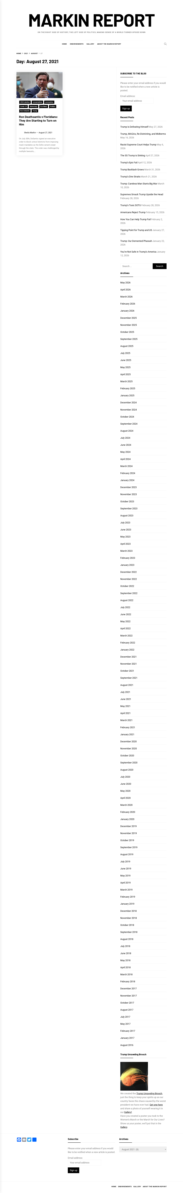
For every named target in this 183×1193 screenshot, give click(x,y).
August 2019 (126, 854)
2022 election (25, 102)
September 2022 (128, 593)
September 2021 (128, 678)
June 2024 (125, 445)
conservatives (37, 102)
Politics (52, 106)
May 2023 (125, 536)
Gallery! (128, 1112)
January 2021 (127, 734)
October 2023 (127, 501)
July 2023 (125, 522)
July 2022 (125, 607)
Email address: (127, 96)
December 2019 (128, 826)
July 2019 (125, 861)
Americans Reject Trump (133, 212)
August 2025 (126, 346)
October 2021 (127, 670)
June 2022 (125, 614)
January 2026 (127, 310)
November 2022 (128, 579)
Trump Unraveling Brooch (149, 1093)
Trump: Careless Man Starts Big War (138, 183)
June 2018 (125, 953)
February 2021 (127, 727)
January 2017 (127, 1038)
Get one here (156, 1104)
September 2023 (128, 508)
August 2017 (126, 1009)
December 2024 (128, 402)
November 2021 (128, 663)
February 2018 (127, 981)
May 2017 (125, 1023)
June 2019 (125, 868)
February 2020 (127, 812)
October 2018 (127, 925)
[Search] (165, 43)
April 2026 (125, 289)
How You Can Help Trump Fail (135, 219)
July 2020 (125, 776)
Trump (35, 111)
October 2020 (127, 755)
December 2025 (128, 318)
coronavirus (49, 102)
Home (64, 44)
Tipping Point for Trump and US (136, 230)
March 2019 (126, 889)
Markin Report (91, 19)
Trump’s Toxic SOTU (130, 205)
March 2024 (126, 466)
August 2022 (126, 600)
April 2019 (125, 882)
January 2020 (127, 819)
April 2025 (125, 374)
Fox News (43, 106)
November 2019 (128, 833)
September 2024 (128, 423)
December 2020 (128, 741)
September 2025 (128, 339)
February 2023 (127, 558)
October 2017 (127, 1002)
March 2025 (126, 381)
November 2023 (128, 494)
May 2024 (125, 452)
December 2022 (128, 572)
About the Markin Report (109, 44)
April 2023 (125, 543)
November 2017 (128, 995)
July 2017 (125, 1016)
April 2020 (125, 798)
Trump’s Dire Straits (130, 176)
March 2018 (126, 974)
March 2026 (126, 296)
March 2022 (126, 635)
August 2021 (126, 685)
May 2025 (125, 367)
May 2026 (125, 282)
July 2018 (125, 946)
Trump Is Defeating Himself (134, 126)
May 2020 (125, 791)
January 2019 (127, 903)
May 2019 (125, 875)
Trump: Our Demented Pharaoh (136, 241)
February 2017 (127, 1031)
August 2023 (126, 515)
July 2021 (125, 692)
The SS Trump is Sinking (132, 155)
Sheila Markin (30, 132)
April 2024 (125, 459)
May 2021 (125, 706)
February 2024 (127, 473)
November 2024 (128, 409)
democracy (33, 106)
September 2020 (128, 762)
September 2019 (128, 847)
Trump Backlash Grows (132, 169)
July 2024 (125, 437)
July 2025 (125, 353)
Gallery (90, 44)
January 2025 (127, 395)
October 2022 (127, 586)
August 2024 (126, 430)
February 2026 (127, 303)
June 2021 (125, 699)
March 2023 (126, 551)
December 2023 (128, 487)
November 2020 (128, 748)
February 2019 (127, 896)
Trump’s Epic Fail (128, 162)
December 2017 (128, 988)
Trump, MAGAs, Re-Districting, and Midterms (143, 133)
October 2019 (127, 840)
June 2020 (125, 783)
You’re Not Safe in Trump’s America (138, 251)
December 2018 (128, 911)
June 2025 (125, 360)
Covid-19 (23, 106)
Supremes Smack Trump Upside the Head (141, 194)
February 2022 (127, 642)
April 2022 (125, 628)
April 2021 (125, 713)
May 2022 (125, 621)
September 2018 (128, 932)
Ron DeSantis (25, 111)
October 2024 (127, 416)
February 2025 (127, 388)
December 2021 (128, 656)
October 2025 (127, 332)
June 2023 (125, 529)
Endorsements (76, 44)
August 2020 (126, 769)
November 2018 (128, 918)
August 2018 (126, 939)
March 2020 (126, 805)
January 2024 (127, 480)
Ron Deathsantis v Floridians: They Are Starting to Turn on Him (38, 120)
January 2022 (127, 649)
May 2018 (125, 960)
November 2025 (128, 325)
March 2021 (126, 720)
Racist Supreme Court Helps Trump (138, 144)
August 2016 (126, 1045)
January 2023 (127, 565)
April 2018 (125, 967)
